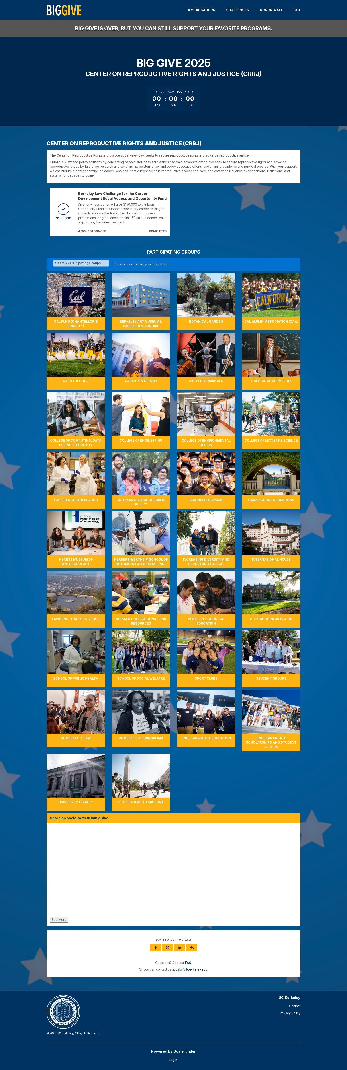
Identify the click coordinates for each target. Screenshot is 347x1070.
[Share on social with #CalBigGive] (173, 871)
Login (173, 1060)
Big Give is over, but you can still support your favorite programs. (173, 28)
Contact (294, 1006)
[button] (191, 947)
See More (59, 920)
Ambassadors (201, 10)
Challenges (237, 10)
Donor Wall (271, 10)
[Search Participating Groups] (81, 263)
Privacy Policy (290, 1013)
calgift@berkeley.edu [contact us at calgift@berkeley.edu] (191, 969)
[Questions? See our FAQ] (188, 963)
